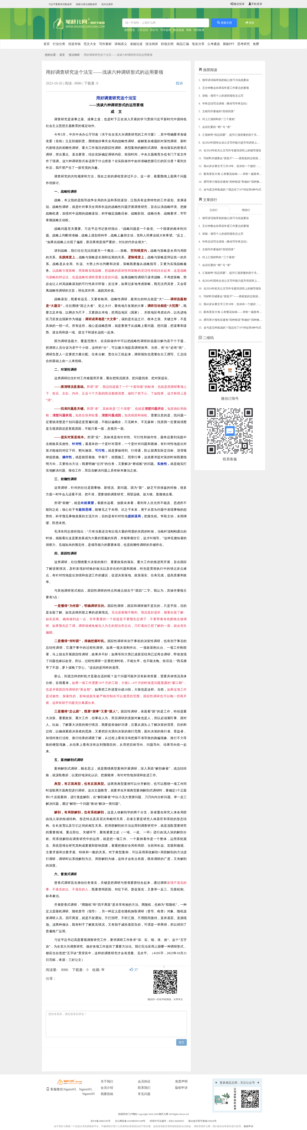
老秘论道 (136, 44)
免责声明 (181, 1081)
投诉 (179, 83)
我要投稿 (107, 1094)
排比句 (154, 30)
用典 (188, 30)
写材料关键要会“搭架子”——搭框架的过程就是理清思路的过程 (241, 158)
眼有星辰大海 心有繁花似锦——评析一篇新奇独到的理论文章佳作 (244, 173)
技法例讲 (151, 44)
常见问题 (144, 1094)
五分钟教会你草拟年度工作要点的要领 (225, 87)
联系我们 (144, 1087)
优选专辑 (74, 44)
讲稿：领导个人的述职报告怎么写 (222, 95)
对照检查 (198, 30)
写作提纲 (165, 30)
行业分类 (59, 44)
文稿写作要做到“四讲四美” (218, 111)
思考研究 (243, 44)
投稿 (249, 22)
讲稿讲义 (121, 44)
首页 (46, 44)
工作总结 (142, 30)
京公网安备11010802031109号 (130, 1121)
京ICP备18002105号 (100, 1121)
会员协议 (144, 1081)
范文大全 (90, 44)
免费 (256, 44)
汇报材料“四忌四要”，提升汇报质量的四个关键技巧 (233, 134)
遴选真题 (178, 30)
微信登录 (237, 4)
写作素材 (105, 44)
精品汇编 (182, 44)
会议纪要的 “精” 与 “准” (216, 127)
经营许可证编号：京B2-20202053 (167, 1121)
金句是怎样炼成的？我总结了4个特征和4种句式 (232, 189)
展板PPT (229, 44)
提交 (181, 1042)
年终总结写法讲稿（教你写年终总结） (225, 103)
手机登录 (255, 4)
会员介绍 (107, 1087)
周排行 (246, 210)
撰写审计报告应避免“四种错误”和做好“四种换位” (233, 181)
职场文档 (167, 44)
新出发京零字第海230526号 (202, 1121)
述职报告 (129, 30)
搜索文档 (224, 22)
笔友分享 (198, 44)
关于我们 (107, 1081)
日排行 (213, 210)
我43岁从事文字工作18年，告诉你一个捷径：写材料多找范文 (241, 166)
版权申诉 (181, 1087)
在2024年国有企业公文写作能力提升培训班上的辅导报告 (236, 142)
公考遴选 (213, 44)
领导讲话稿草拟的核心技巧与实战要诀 (225, 80)
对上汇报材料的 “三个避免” (219, 119)
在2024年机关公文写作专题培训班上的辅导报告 (232, 150)
